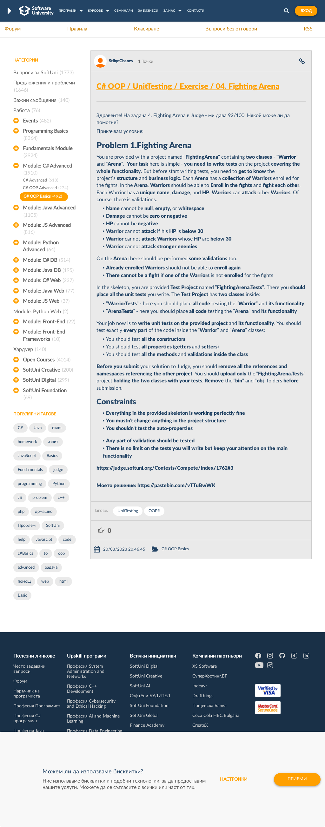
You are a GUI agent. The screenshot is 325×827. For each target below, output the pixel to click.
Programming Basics (45, 135)
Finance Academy (147, 725)
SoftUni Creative (48, 370)
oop (61, 554)
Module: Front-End (49, 321)
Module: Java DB (48, 270)
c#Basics (25, 554)
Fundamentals (30, 470)
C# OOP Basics (42, 197)
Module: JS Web (46, 301)
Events (37, 120)
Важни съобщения (41, 100)
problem (39, 498)
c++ (61, 498)
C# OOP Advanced (45, 188)
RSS (308, 28)
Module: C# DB (46, 260)
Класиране (146, 28)
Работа (26, 110)
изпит (53, 442)
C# (20, 428)
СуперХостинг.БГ (209, 676)
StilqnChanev (121, 61)
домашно (43, 512)
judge (58, 470)
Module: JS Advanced (47, 229)
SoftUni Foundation (45, 394)
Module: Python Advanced (41, 247)
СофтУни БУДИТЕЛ (150, 696)
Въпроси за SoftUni (43, 72)
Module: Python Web (40, 311)
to (46, 554)
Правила (77, 28)
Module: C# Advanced (47, 170)
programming (30, 484)
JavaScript (27, 456)
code (67, 540)
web (45, 581)
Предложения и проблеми (44, 87)
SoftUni (53, 526)
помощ (24, 581)
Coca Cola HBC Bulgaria (215, 715)
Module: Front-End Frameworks (44, 336)
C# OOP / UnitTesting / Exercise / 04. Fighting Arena (187, 86)
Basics (52, 456)
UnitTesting (127, 511)
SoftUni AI (140, 686)
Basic (22, 595)
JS (20, 498)
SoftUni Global (144, 715)
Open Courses (46, 359)
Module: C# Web (48, 280)
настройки (234, 779)
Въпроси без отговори (231, 28)
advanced (26, 568)
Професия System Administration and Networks (85, 671)
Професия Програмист (36, 706)
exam (57, 428)
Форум (13, 28)
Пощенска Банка (209, 706)
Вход (306, 11)
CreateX (200, 725)
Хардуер (29, 349)
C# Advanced (40, 181)
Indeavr (199, 686)
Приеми (297, 779)
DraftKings (202, 696)
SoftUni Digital (46, 380)
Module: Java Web (48, 291)
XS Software (204, 666)
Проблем (27, 526)
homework (27, 442)
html (63, 581)
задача (51, 568)
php (21, 512)
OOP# (154, 511)
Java (38, 428)
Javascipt (44, 540)
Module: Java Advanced (49, 212)
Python (58, 484)
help (21, 540)
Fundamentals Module (47, 152)
